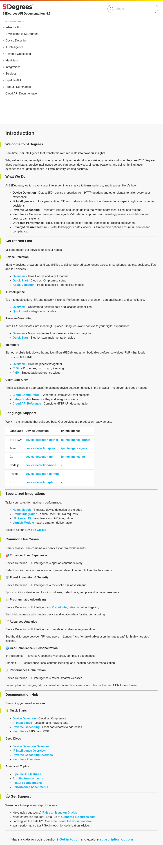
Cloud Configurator (26, 394)
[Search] (131, 8)
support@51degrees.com (78, 816)
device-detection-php (39, 482)
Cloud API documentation (75, 821)
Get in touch (69, 839)
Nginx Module (22, 509)
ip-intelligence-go (73, 456)
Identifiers (19, 731)
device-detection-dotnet (41, 439)
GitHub (41, 529)
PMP (16, 372)
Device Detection (24, 718)
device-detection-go (39, 456)
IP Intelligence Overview (29, 750)
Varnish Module (23, 522)
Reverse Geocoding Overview (33, 754)
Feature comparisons (27, 782)
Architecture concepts (28, 778)
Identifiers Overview (26, 759)
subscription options (117, 839)
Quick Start (20, 280)
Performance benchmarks (30, 787)
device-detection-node (40, 465)
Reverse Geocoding (26, 727)
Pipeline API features (27, 774)
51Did (17, 368)
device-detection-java (40, 448)
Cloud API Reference (27, 403)
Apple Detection (24, 284)
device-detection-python (42, 473)
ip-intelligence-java (74, 448)
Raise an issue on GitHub (59, 812)
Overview (19, 276)
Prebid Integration (25, 514)
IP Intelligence (22, 722)
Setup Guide (21, 399)
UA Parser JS (22, 518)
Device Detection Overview (31, 746)
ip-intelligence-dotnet (75, 439)
